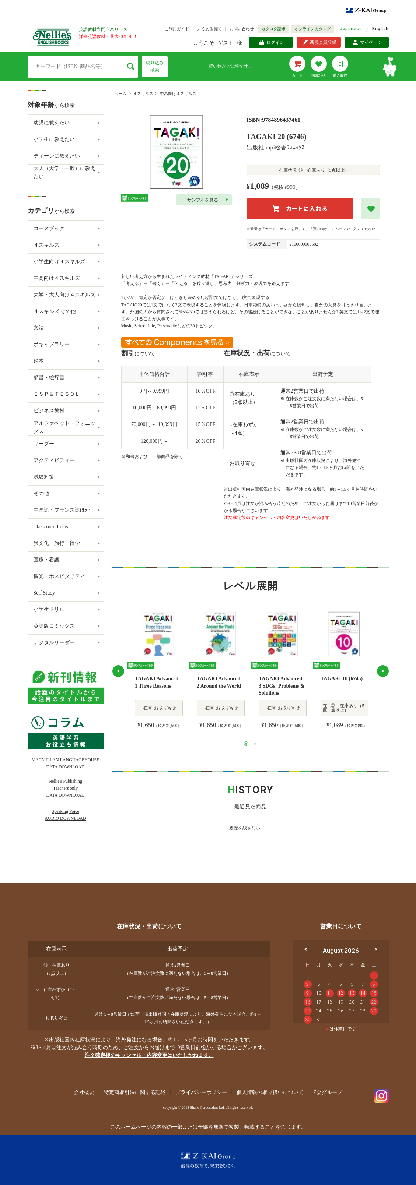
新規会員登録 (323, 42)
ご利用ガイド (177, 29)
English (380, 28)
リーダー (44, 444)
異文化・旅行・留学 (57, 543)
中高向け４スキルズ (178, 93)
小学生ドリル (49, 609)
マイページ (371, 42)
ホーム (120, 93)
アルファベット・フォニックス (64, 427)
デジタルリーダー (54, 642)
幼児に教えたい (52, 123)
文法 (39, 328)
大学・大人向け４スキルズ (64, 294)
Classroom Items (51, 526)
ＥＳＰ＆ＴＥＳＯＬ (57, 394)
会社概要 (84, 1092)
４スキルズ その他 (55, 311)
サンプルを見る (202, 199)
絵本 (39, 361)
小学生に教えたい (54, 139)
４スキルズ (143, 93)
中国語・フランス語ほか (62, 510)
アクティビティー (54, 460)
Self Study (44, 593)
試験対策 (44, 477)
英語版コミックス (54, 626)
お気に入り (319, 75)
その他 (41, 493)
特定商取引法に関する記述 (135, 1092)
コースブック (49, 228)
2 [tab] (255, 743)
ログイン (275, 42)
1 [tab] (246, 743)
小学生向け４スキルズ (59, 261)
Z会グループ (327, 1092)
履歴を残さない (244, 827)
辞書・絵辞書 (49, 377)
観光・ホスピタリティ (59, 576)
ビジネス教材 (49, 410)
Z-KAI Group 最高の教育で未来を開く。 (208, 1159)
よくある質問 (209, 29)
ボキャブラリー (52, 344)
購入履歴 (340, 75)
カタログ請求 (273, 29)
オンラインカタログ (312, 29)
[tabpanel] (158, 671)
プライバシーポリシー (201, 1092)
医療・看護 (46, 559)
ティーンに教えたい (57, 156)
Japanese (351, 28)
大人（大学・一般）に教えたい (64, 172)
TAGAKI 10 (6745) (342, 678)
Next (383, 671)
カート (297, 75)
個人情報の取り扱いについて (270, 1092)
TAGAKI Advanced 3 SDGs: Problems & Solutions (282, 686)
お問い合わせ (242, 29)
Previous (118, 671)
